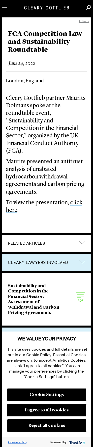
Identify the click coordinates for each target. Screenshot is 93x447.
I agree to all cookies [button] (47, 410)
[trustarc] (76, 442)
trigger (82, 262)
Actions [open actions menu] (84, 21)
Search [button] (88, 7)
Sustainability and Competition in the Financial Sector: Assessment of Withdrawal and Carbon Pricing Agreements (33, 299)
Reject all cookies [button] (46, 425)
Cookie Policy (17, 442)
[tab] (46, 243)
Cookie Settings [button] (47, 394)
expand (82, 243)
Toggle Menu (4, 7)
